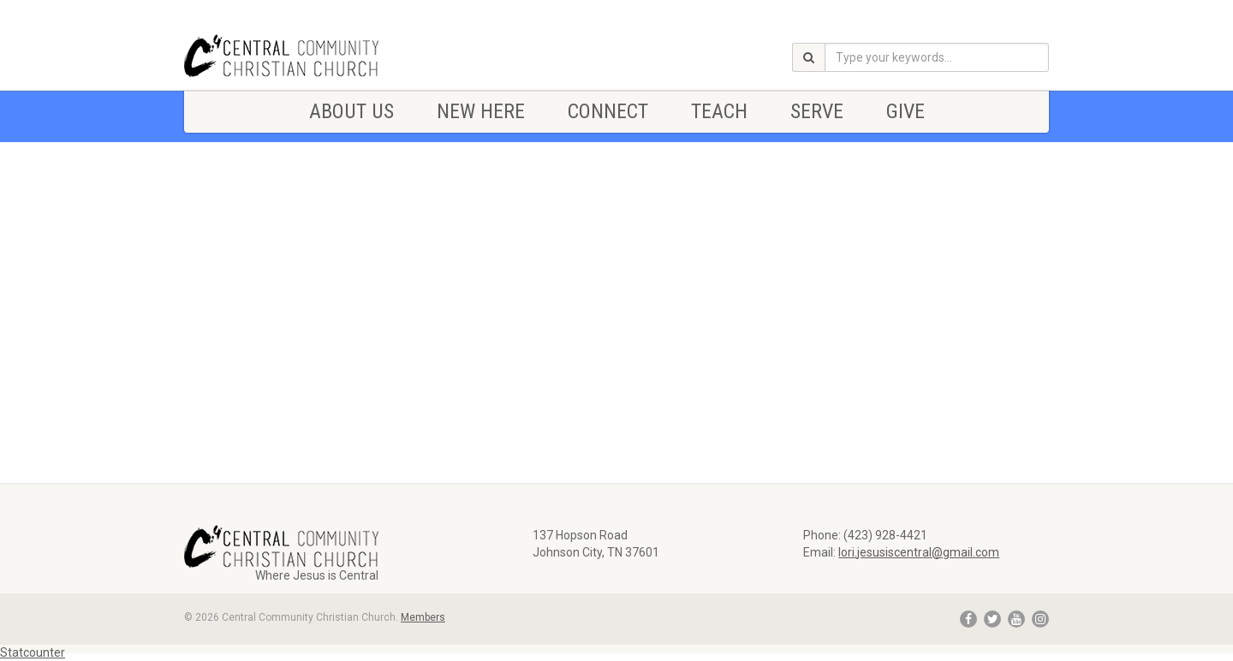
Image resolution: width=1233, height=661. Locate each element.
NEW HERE (481, 111)
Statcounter (32, 652)
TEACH (719, 111)
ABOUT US (351, 111)
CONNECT (608, 111)
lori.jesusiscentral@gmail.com (918, 552)
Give (905, 111)
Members (423, 617)
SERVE (816, 111)
